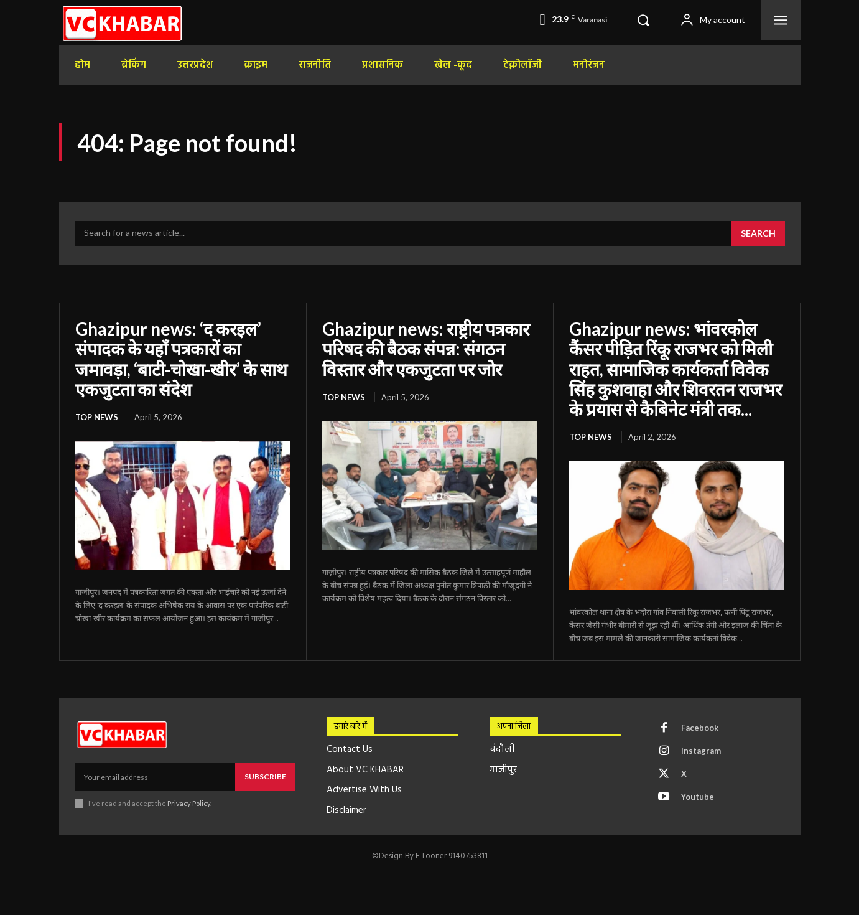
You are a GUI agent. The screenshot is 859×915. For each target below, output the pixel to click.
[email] (155, 777)
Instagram (701, 751)
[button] (643, 20)
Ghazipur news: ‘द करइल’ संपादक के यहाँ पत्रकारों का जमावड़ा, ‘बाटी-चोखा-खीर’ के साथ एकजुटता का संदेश (181, 359)
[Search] (758, 234)
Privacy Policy (188, 803)
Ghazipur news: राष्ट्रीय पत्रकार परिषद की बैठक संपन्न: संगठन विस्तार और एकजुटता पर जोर (425, 348)
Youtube (697, 797)
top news (96, 417)
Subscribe (265, 776)
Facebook (699, 728)
